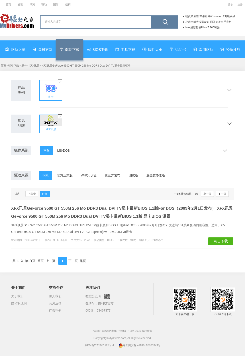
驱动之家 (15, 49)
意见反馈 (55, 303)
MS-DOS (63, 150)
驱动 (44, 4)
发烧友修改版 (155, 175)
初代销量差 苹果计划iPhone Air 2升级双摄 (210, 16)
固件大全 (152, 49)
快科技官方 (106, 303)
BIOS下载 (97, 49)
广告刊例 (55, 310)
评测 (32, 4)
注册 (240, 4)
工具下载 (125, 49)
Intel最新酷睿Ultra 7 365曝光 (202, 27)
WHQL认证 (88, 175)
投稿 (68, 4)
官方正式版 (65, 175)
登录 (230, 4)
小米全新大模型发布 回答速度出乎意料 (208, 21)
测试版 (133, 175)
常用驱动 (203, 49)
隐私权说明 (19, 303)
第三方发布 (112, 175)
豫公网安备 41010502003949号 (139, 345)
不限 (46, 150)
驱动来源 (21, 175)
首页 (8, 4)
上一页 (207, 193)
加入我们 (55, 296)
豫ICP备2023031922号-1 (99, 345)
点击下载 (221, 241)
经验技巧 (230, 49)
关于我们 (17, 296)
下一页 (222, 193)
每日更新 (42, 49)
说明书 (177, 49)
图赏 (56, 4)
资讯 (20, 4)
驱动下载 (69, 49)
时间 (44, 193)
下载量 (32, 193)
